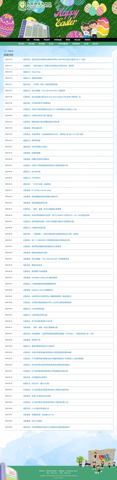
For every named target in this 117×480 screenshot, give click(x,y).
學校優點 (37, 40)
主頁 (27, 40)
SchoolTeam (60, 477)
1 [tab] (57, 36)
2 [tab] (60, 36)
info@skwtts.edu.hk (72, 471)
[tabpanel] (58, 19)
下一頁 (111, 432)
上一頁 (88, 432)
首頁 (5, 51)
